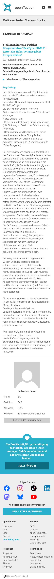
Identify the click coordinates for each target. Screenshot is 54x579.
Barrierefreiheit (37, 566)
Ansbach (27, 33)
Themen (7, 563)
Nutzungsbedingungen (41, 556)
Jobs (5, 529)
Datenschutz (36, 560)
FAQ (32, 526)
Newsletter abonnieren (27, 511)
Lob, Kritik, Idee (11, 539)
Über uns (7, 526)
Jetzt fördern (27, 465)
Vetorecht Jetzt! (38, 543)
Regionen (7, 566)
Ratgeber (7, 553)
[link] (49, 8)
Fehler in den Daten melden (27, 420)
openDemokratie (38, 533)
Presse (6, 536)
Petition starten (10, 560)
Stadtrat (10, 33)
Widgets (34, 529)
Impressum (35, 563)
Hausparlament (38, 536)
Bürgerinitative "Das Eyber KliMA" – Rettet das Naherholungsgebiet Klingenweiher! (25, 51)
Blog (5, 533)
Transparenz (36, 553)
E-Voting (34, 539)
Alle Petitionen (10, 556)
